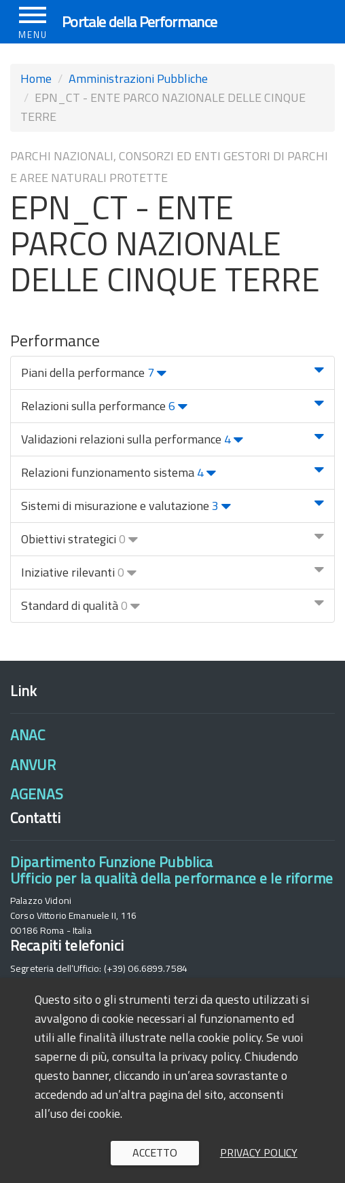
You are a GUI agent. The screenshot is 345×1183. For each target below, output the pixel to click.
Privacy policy (258, 1152)
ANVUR (33, 765)
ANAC (28, 735)
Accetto (154, 1152)
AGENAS (36, 794)
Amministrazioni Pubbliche (138, 78)
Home (36, 78)
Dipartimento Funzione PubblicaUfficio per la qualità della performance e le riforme (171, 869)
